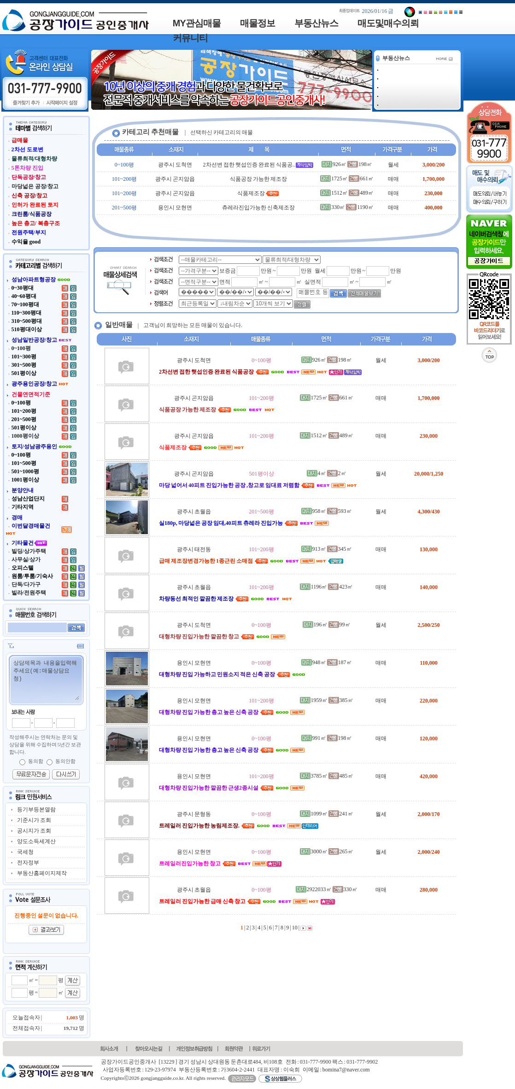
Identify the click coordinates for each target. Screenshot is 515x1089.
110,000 (428, 663)
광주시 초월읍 (194, 511)
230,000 (434, 193)
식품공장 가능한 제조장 (258, 179)
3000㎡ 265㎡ (326, 851)
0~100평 (125, 164)
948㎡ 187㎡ (326, 662)
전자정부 (28, 862)
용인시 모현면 (175, 207)
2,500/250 (428, 625)
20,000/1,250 (428, 473)
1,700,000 (433, 179)
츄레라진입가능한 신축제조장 (258, 207)
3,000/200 (433, 164)
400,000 (434, 207)
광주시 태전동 (194, 549)
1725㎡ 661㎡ (347, 178)
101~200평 (124, 179)
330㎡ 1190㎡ (347, 207)
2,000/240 (428, 852)
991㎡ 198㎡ (326, 738)
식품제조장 (258, 193)
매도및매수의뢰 (388, 23)
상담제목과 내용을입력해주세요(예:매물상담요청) (45, 679)
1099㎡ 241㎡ (326, 813)
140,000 (429, 587)
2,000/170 (428, 814)
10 (294, 927)
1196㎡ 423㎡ (326, 586)
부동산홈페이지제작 (42, 873)
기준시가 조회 (34, 820)
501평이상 (261, 473)
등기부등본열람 (36, 809)
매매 (393, 179)
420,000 (429, 776)
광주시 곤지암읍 (175, 179)
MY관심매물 (197, 23)
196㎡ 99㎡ (327, 624)
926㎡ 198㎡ (347, 164)
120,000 (429, 738)
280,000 (429, 890)
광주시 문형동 (194, 814)
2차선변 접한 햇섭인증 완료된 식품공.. (258, 164)
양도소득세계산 (36, 841)
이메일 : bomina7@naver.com (336, 1069)
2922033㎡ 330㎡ (326, 889)
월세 (393, 164)
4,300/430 (428, 511)
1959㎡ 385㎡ (326, 700)
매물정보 (257, 23)
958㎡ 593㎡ (326, 511)
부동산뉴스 (316, 23)
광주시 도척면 (175, 164)
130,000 (429, 549)
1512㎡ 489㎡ (347, 193)
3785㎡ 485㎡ (326, 776)
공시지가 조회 (34, 830)
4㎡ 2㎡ (326, 473)
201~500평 (124, 207)
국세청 (25, 852)
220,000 (429, 700)
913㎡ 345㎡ (326, 549)
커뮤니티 (190, 38)
